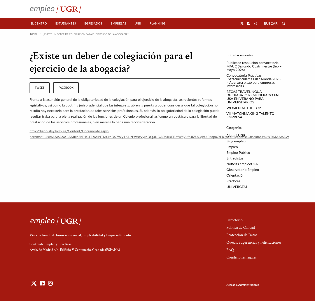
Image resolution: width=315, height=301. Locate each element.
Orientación (235, 175)
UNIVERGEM (236, 186)
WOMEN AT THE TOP (243, 108)
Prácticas (233, 181)
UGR (138, 23)
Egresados (93, 23)
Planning (157, 23)
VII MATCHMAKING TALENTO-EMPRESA (251, 115)
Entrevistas (234, 158)
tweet (39, 87)
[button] (241, 23)
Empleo (232, 147)
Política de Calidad (240, 227)
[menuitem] (38, 23)
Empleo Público (238, 152)
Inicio (33, 34)
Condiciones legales (241, 257)
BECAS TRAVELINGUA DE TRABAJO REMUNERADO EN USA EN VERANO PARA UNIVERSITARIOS (252, 96)
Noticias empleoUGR (242, 164)
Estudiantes (65, 23)
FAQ (230, 249)
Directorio (234, 220)
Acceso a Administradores (242, 285)
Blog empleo (235, 141)
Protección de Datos (241, 234)
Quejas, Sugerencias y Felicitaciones (253, 242)
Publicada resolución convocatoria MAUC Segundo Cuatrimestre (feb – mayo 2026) (254, 66)
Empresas (118, 23)
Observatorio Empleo (242, 169)
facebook (66, 87)
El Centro (38, 23)
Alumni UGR (235, 135)
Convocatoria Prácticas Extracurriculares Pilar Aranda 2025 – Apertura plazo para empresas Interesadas (253, 80)
